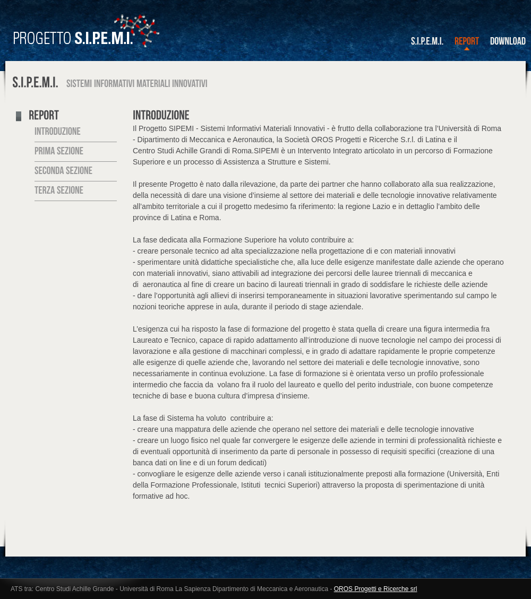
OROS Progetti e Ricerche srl (375, 589)
